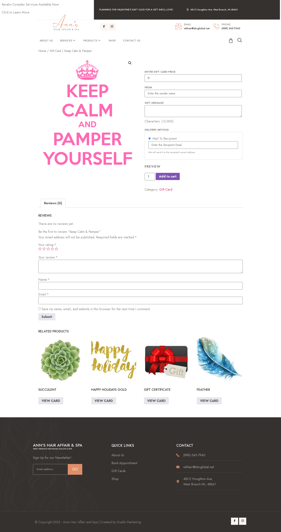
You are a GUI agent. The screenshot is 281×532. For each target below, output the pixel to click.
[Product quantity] (150, 176)
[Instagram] (112, 27)
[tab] (53, 203)
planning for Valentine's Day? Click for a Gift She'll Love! (136, 9)
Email (43, 294)
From (148, 87)
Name (44, 279)
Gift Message (154, 103)
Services (67, 40)
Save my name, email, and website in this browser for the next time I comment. (96, 309)
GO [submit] (75, 469)
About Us (46, 41)
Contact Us (131, 41)
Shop (112, 41)
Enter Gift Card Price (160, 72)
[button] (130, 63)
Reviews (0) (53, 203)
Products (91, 40)
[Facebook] (104, 27)
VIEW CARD (51, 400)
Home (42, 51)
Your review (48, 257)
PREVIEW (152, 166)
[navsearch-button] (239, 40)
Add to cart (168, 176)
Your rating (47, 244)
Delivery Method (157, 130)
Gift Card (55, 51)
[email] (50, 469)
